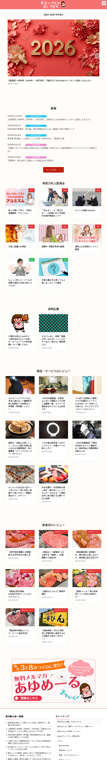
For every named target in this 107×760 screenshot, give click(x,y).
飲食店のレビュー (65, 750)
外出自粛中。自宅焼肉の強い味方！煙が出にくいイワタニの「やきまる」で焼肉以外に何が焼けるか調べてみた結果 (53, 492)
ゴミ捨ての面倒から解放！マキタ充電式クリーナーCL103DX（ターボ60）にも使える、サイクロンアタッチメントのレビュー (87, 403)
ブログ (59, 741)
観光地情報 (36, 145)
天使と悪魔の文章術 (17, 246)
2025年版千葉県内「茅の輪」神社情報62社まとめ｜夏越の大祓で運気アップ (41, 129)
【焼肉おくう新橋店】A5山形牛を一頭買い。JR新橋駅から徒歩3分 (53, 555)
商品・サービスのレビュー (69, 755)
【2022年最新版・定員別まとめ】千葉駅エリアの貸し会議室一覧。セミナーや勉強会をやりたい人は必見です (53, 403)
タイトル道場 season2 (85, 210)
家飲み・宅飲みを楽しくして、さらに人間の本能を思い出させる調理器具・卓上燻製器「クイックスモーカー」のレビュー (20, 448)
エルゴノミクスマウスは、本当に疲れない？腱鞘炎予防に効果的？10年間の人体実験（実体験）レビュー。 (20, 403)
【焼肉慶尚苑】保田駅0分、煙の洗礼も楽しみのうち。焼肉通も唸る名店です (87, 555)
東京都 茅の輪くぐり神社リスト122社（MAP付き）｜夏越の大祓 (36, 138)
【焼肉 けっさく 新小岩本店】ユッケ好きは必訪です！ (86, 594)
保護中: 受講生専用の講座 (53, 246)
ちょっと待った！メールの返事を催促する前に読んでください (20, 283)
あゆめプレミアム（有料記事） (69, 736)
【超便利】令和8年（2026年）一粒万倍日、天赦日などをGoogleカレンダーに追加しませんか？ (50, 80)
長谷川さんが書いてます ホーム (69, 722)
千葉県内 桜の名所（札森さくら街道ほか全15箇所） (31, 160)
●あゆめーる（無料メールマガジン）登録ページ (75, 727)
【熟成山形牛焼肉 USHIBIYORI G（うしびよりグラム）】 (19, 594)
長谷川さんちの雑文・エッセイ (69, 731)
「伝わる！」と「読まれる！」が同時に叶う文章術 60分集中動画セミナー (53, 213)
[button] (53, 169)
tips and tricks (36, 116)
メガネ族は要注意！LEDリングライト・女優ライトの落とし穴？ (53, 445)
